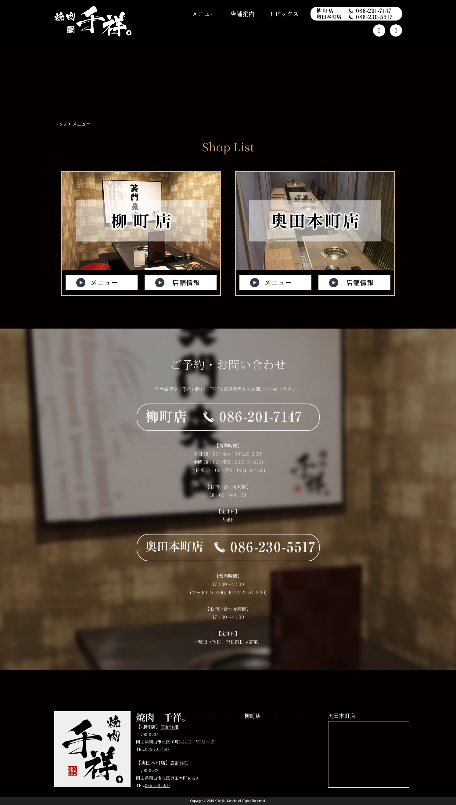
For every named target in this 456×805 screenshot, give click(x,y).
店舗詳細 (170, 741)
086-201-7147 (158, 764)
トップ (117, 722)
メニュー (204, 13)
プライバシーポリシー (317, 722)
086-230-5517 (158, 800)
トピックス (284, 13)
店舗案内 (242, 13)
